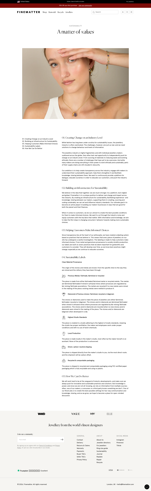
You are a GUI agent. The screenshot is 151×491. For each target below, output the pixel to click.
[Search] (104, 12)
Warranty (80, 448)
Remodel (52, 12)
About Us (100, 440)
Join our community (85, 5)
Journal (99, 454)
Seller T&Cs (81, 457)
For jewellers (130, 1)
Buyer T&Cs (81, 454)
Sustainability (102, 451)
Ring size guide (102, 448)
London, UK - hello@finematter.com (120, 484)
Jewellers (69, 12)
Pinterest (120, 443)
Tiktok (119, 445)
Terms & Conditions (45, 445)
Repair (99, 460)
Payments (80, 451)
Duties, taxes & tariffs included (75, 1)
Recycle (61, 12)
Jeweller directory (103, 443)
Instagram (120, 440)
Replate (99, 457)
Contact (80, 440)
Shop (45, 12)
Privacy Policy (82, 460)
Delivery (80, 443)
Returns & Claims (83, 445)
